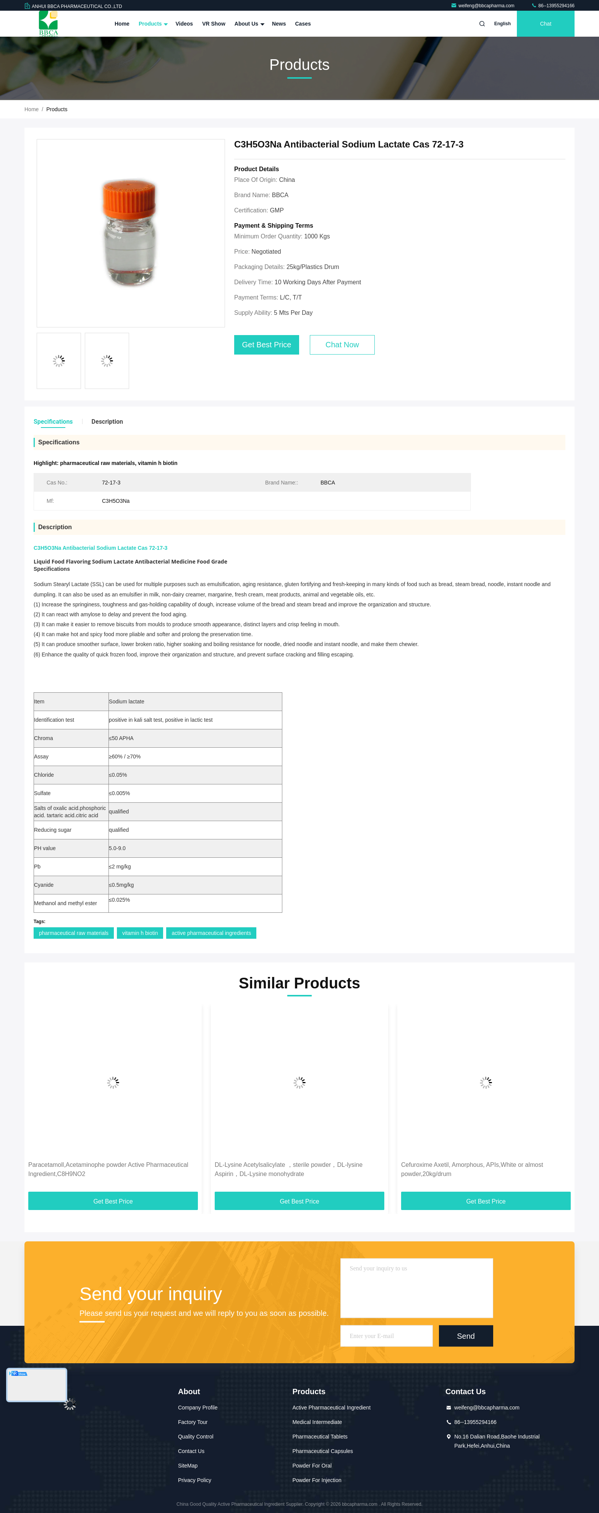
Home (122, 24)
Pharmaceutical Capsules (322, 1451)
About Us (249, 24)
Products (153, 24)
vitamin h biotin (140, 933)
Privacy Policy (194, 1480)
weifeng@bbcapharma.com (483, 5)
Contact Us (191, 1451)
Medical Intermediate (317, 1422)
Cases (303, 24)
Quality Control (196, 1437)
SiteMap (188, 1466)
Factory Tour (193, 1422)
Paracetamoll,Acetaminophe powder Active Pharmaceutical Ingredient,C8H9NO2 (108, 1169)
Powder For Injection (316, 1480)
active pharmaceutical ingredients (211, 933)
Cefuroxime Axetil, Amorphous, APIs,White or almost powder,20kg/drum (472, 1169)
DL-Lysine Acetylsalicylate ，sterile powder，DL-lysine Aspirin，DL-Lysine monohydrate (289, 1169)
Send (466, 1336)
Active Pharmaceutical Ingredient (331, 1407)
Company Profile (198, 1407)
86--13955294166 (553, 5)
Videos (184, 24)
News (279, 24)
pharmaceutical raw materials (73, 933)
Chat (546, 24)
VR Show (213, 24)
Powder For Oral (312, 1466)
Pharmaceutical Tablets (319, 1437)
